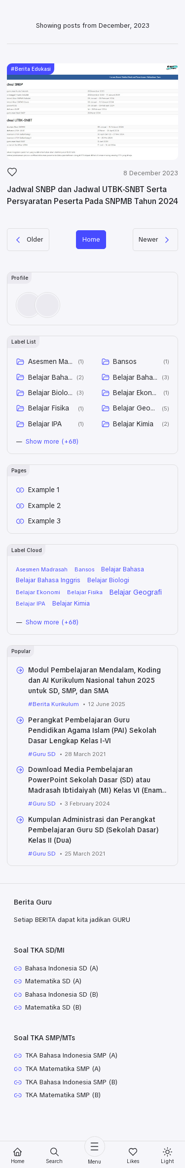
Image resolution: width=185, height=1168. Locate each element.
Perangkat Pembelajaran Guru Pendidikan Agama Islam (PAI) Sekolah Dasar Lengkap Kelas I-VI (93, 750)
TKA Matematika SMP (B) (66, 1121)
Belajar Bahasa (50, 394)
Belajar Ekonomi (136, 410)
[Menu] (94, 1151)
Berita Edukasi (34, 72)
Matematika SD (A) (55, 1003)
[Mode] (167, 1156)
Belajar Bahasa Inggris (135, 394)
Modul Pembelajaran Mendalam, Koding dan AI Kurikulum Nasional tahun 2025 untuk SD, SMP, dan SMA (95, 700)
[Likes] (133, 1156)
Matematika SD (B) (56, 1030)
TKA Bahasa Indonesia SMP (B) (76, 1107)
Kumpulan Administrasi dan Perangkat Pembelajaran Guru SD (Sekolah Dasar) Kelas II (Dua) (93, 850)
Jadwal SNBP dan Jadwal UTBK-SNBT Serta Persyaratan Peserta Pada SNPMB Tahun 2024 (87, 204)
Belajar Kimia (133, 441)
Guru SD (45, 773)
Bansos (125, 378)
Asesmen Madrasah (51, 378)
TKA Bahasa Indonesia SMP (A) (76, 1079)
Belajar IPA (45, 441)
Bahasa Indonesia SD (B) (66, 1017)
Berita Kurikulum (56, 724)
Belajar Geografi (135, 425)
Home (91, 255)
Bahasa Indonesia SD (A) (66, 989)
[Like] (12, 177)
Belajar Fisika (48, 425)
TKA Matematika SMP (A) (66, 1093)
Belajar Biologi (50, 410)
